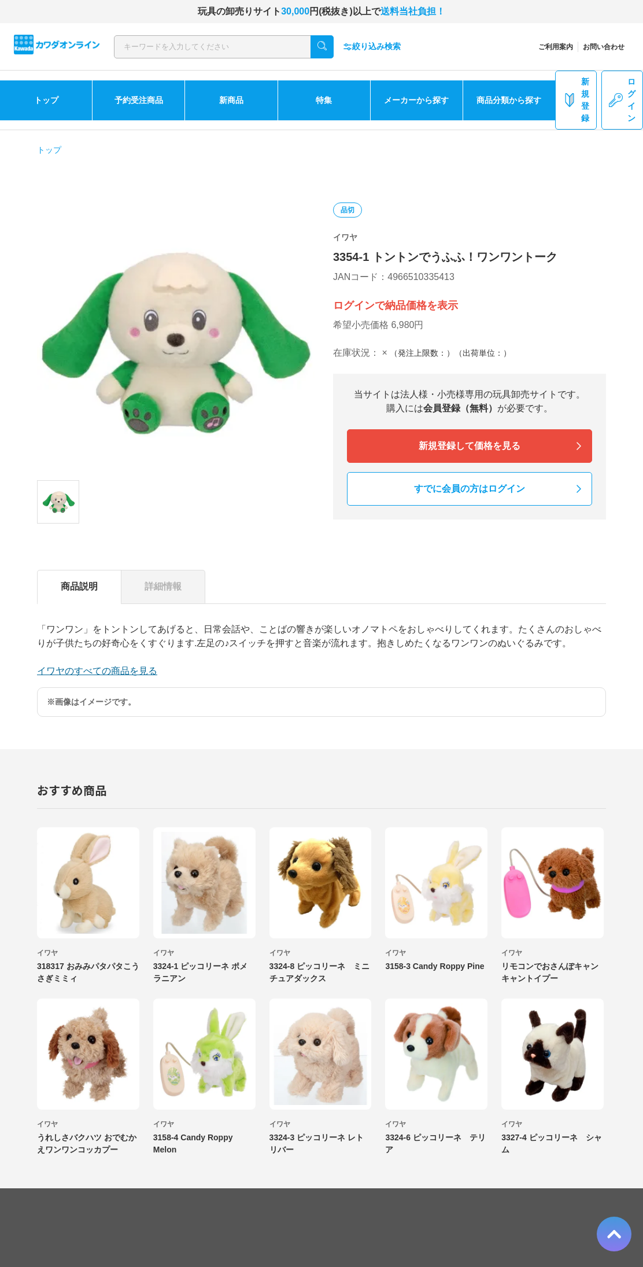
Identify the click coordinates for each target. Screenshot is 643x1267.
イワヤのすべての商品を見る (97, 671)
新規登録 (576, 100)
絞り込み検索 (372, 46)
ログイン (622, 100)
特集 (324, 100)
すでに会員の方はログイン (469, 488)
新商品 (231, 100)
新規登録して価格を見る (469, 446)
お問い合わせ (603, 47)
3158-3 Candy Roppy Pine (434, 966)
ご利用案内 (555, 47)
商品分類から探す (508, 100)
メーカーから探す (416, 100)
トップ (46, 100)
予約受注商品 (138, 100)
